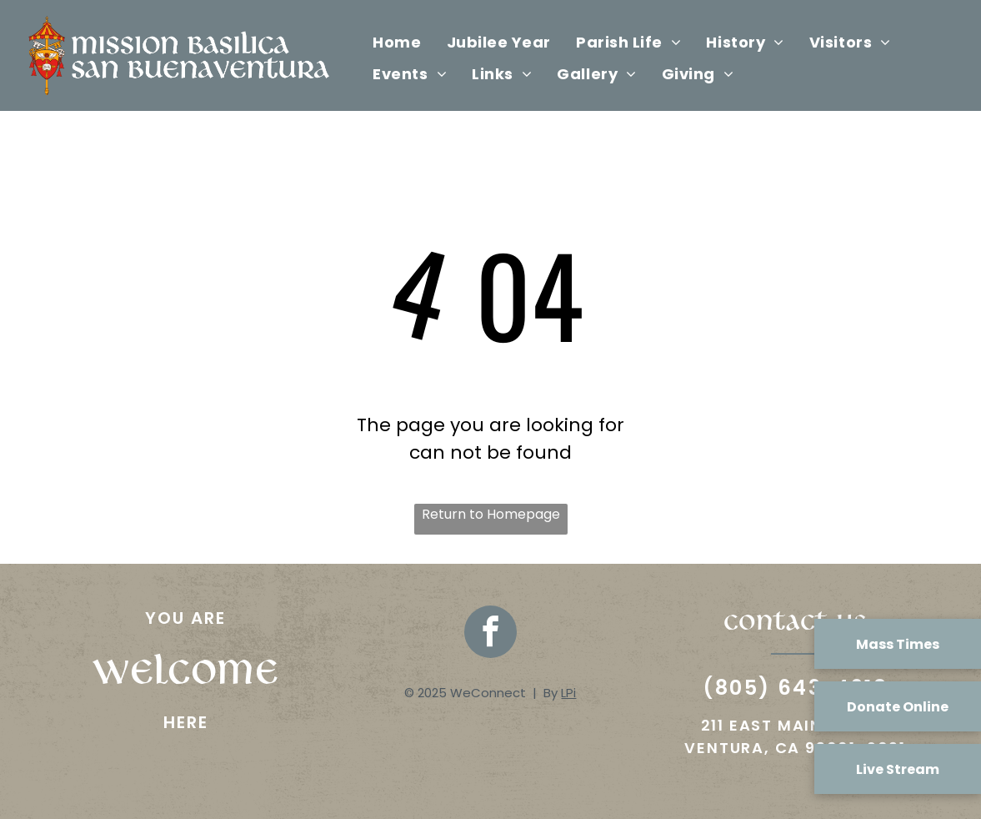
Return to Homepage (491, 514)
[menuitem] (396, 42)
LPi (568, 692)
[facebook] (490, 633)
